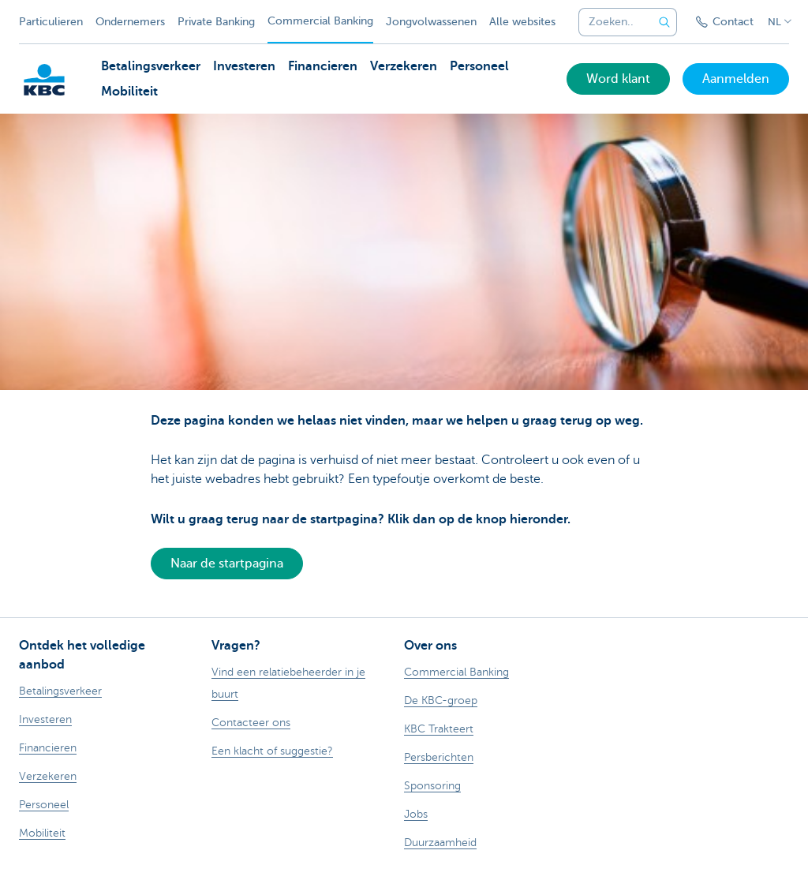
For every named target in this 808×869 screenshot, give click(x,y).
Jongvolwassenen (431, 22)
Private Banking (216, 22)
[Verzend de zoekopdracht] (664, 22)
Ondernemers (130, 22)
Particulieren (51, 22)
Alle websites (522, 22)
